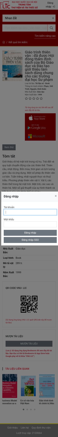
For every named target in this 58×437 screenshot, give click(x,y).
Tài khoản (9, 207)
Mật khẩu (9, 219)
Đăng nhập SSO (30, 239)
